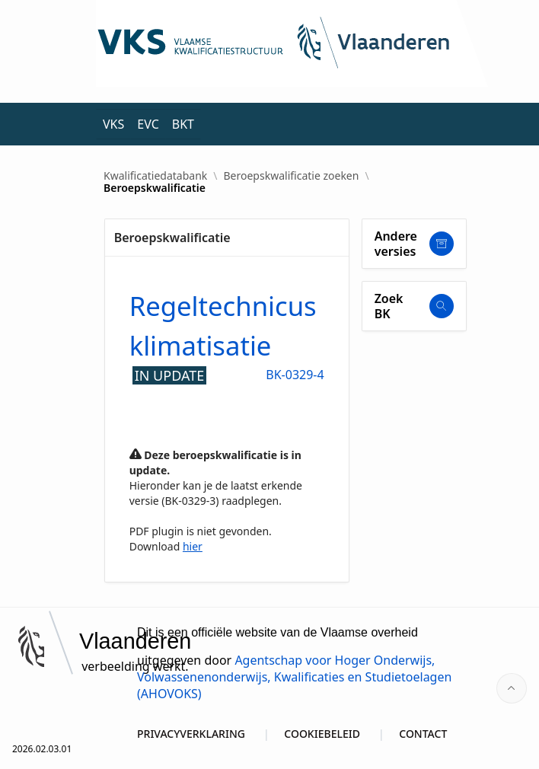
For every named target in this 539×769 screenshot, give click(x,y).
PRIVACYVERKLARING (191, 733)
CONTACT (423, 733)
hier (193, 546)
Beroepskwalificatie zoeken (291, 176)
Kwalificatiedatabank (155, 176)
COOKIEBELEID (322, 733)
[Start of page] (511, 688)
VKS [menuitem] (113, 124)
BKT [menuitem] (183, 124)
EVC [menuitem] (147, 124)
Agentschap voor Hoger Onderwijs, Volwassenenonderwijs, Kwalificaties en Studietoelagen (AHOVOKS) (294, 677)
